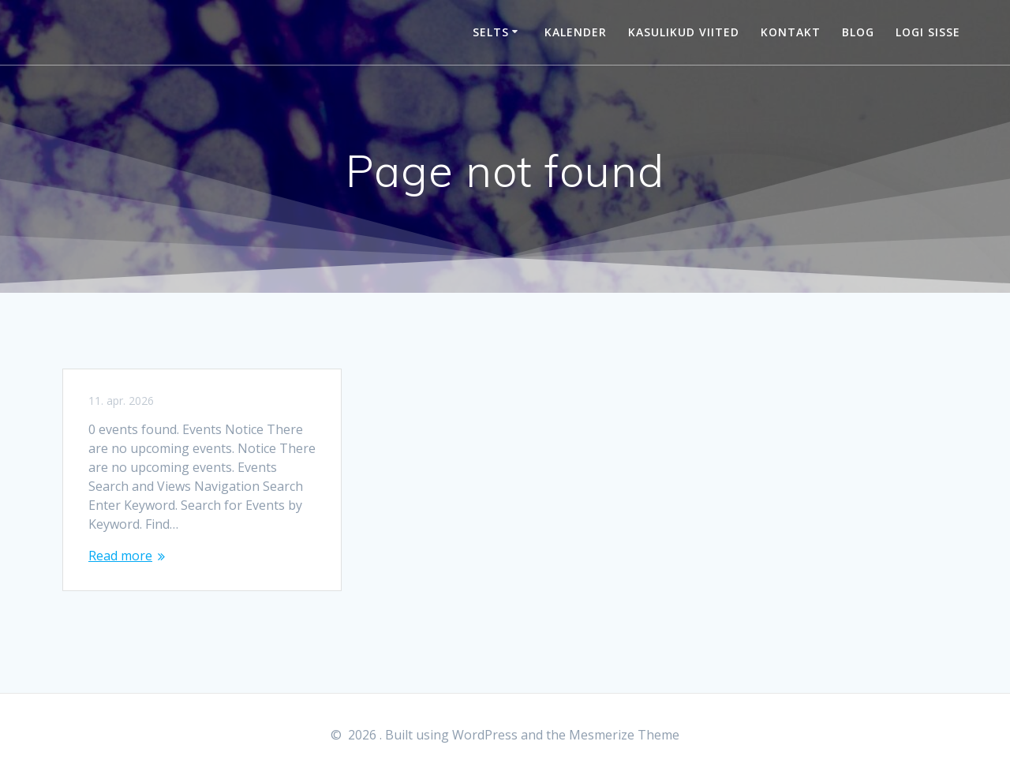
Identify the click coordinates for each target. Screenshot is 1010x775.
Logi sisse (928, 31)
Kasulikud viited (683, 31)
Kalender (575, 31)
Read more (120, 555)
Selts (491, 31)
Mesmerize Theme (624, 734)
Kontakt (791, 31)
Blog (858, 31)
